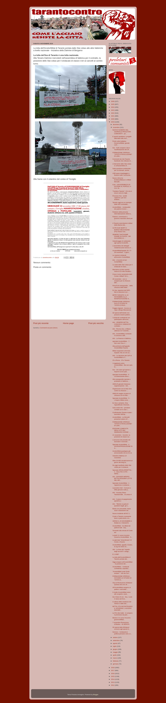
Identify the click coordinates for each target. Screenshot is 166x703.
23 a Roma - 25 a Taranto (121, 360)
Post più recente (41, 323)
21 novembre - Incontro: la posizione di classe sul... (121, 436)
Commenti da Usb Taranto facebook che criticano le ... (122, 160)
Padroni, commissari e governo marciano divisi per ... (122, 218)
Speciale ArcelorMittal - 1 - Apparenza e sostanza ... (121, 484)
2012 (113, 685)
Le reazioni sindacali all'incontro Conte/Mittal (121, 256)
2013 (113, 682)
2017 (113, 670)
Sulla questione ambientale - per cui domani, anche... (121, 169)
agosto (115, 643)
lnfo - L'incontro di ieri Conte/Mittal (119, 261)
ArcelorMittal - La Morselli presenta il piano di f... (120, 418)
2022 (113, 113)
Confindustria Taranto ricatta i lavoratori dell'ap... (122, 413)
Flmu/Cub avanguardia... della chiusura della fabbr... (122, 286)
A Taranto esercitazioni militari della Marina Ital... (122, 224)
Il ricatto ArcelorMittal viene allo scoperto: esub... (121, 593)
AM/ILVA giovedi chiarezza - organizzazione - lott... (121, 385)
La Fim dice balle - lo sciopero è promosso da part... (122, 614)
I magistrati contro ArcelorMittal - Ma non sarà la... (122, 365)
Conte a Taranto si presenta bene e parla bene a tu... (121, 517)
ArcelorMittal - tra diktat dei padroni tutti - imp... (121, 526)
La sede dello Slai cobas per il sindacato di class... (122, 265)
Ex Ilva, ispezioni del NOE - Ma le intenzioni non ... (121, 291)
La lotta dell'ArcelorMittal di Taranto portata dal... (121, 558)
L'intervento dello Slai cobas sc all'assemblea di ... (121, 164)
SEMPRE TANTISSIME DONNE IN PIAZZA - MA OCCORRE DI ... (121, 236)
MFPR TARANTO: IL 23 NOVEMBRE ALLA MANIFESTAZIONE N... (121, 297)
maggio (115, 652)
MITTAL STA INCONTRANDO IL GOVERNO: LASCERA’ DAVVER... (122, 608)
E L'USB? (115, 554)
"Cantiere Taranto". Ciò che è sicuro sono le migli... (122, 192)
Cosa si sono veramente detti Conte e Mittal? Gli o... (122, 275)
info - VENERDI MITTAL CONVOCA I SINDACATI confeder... (121, 324)
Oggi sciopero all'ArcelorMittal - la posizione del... (122, 563)
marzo (115, 658)
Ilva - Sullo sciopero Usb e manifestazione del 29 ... (121, 148)
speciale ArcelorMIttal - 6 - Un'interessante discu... (121, 375)
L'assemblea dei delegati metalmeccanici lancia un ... (122, 246)
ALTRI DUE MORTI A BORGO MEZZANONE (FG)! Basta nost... (121, 229)
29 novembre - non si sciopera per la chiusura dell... (121, 280)
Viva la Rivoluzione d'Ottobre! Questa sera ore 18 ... (122, 583)
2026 (113, 101)
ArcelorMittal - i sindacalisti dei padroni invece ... (121, 208)
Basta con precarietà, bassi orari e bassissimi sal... (121, 509)
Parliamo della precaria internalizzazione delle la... (122, 213)
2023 (113, 110)
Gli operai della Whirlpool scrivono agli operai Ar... (121, 628)
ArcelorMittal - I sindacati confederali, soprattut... (120, 567)
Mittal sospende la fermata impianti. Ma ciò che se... (121, 351)
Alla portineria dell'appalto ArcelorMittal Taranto (121, 347)
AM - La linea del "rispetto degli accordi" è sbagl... (121, 550)
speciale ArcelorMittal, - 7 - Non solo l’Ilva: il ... (121, 342)
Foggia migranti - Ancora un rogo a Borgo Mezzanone (121, 309)
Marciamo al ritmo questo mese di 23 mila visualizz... (122, 270)
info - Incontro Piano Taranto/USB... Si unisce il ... (122, 494)
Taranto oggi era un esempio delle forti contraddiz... (122, 203)
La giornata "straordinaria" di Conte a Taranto (121, 541)
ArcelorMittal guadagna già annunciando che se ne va (122, 452)
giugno (115, 649)
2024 (113, 107)
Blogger (95, 694)
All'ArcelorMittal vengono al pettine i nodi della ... (121, 588)
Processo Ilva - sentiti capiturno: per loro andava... (119, 197)
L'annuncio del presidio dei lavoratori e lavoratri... (121, 440)
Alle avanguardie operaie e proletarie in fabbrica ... (121, 380)
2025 (113, 104)
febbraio (116, 661)
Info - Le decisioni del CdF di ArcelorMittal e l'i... (122, 356)
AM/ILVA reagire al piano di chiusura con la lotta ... (121, 394)
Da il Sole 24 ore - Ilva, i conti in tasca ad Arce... (122, 598)
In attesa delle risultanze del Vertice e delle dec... (121, 602)
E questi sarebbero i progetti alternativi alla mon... (121, 137)
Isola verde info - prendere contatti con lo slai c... (121, 408)
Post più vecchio (96, 323)
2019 (113, 122)
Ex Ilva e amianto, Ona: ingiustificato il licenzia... (121, 404)
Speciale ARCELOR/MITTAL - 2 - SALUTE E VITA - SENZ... (122, 471)
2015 (113, 676)
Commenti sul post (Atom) (48, 328)
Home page (68, 323)
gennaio (116, 664)
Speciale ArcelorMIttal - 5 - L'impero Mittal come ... (121, 399)
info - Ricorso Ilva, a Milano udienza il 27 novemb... (121, 330)
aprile (115, 655)
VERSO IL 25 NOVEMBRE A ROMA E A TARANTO (122, 522)
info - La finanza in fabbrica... (122, 338)
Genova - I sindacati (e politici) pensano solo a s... (122, 633)
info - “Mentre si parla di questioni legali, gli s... (120, 505)
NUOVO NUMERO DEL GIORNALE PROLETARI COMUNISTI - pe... (121, 131)
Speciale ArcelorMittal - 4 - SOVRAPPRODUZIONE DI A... (122, 446)
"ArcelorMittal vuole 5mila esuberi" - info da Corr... (121, 572)
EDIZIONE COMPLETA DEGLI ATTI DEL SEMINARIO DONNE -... (121, 430)
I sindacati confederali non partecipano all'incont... (121, 318)
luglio (115, 646)
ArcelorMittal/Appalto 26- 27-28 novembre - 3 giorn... (122, 251)
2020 (113, 119)
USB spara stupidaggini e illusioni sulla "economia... (121, 174)
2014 (113, 679)
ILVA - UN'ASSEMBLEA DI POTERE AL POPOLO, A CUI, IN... (121, 186)
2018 (113, 667)
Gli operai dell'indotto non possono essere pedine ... (121, 313)
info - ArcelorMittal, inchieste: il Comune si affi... (122, 334)
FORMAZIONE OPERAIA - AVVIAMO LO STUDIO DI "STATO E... (121, 578)
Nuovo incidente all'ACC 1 (121, 513)
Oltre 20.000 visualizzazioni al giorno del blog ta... (122, 461)
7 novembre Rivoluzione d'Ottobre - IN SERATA (120, 623)
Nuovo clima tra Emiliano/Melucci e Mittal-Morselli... (121, 179)
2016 (113, 673)
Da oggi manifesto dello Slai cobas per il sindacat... (121, 466)
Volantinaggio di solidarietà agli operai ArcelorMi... (121, 242)
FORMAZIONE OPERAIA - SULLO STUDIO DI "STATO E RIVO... (121, 303)
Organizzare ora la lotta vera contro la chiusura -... (121, 389)
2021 (113, 116)
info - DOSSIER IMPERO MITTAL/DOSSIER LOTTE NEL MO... (122, 478)
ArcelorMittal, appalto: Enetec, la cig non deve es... (122, 545)
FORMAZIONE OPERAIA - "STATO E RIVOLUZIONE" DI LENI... (122, 154)
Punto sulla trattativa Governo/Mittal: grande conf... (120, 143)
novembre (116, 127)
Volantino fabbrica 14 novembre (119, 456)
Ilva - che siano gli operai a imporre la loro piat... (121, 370)
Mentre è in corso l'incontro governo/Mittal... (121, 618)
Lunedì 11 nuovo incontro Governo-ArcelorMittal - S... (122, 536)
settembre (116, 640)
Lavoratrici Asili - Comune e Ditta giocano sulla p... (121, 489)
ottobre (115, 637)
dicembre (116, 124)
